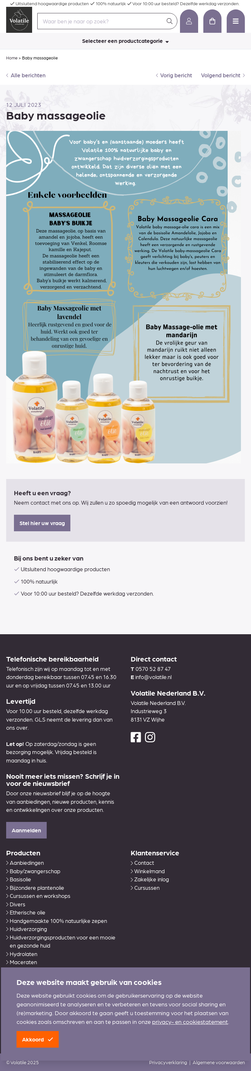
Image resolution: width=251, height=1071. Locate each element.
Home (12, 57)
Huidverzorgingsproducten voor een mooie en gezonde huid (60, 941)
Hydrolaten (21, 954)
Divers (15, 904)
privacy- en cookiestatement (190, 1021)
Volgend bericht (223, 75)
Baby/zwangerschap (33, 871)
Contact (142, 862)
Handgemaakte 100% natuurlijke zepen (56, 920)
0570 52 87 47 (153, 668)
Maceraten (21, 962)
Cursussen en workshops (38, 895)
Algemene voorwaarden (219, 1062)
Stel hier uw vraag (42, 523)
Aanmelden (26, 830)
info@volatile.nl (153, 677)
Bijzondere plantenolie (35, 887)
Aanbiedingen (25, 862)
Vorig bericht (174, 75)
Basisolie (18, 879)
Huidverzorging (26, 929)
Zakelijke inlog (150, 879)
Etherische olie (25, 912)
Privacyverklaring (168, 1062)
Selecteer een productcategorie (125, 40)
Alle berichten (25, 75)
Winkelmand (148, 871)
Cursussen (145, 887)
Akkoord (37, 1039)
